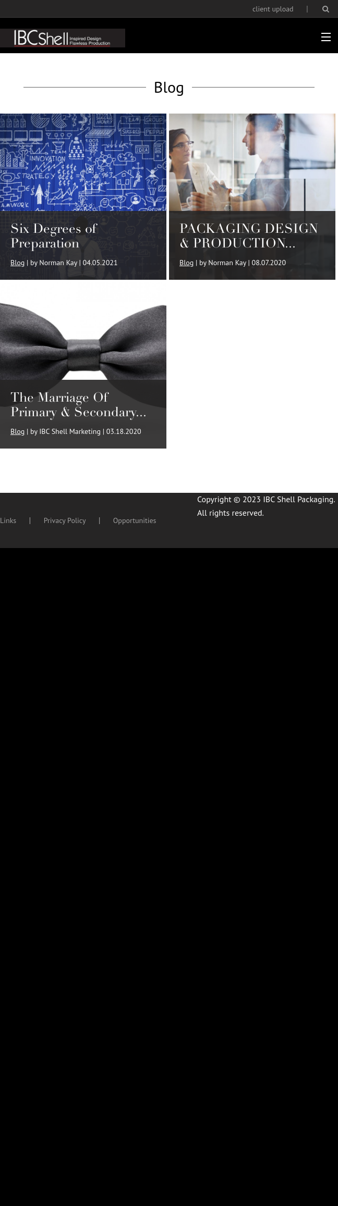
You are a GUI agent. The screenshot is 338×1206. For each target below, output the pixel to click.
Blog (17, 262)
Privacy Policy (65, 520)
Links (8, 520)
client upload (273, 9)
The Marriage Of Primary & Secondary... (78, 404)
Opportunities (134, 520)
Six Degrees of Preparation (53, 235)
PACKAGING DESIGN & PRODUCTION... (248, 235)
